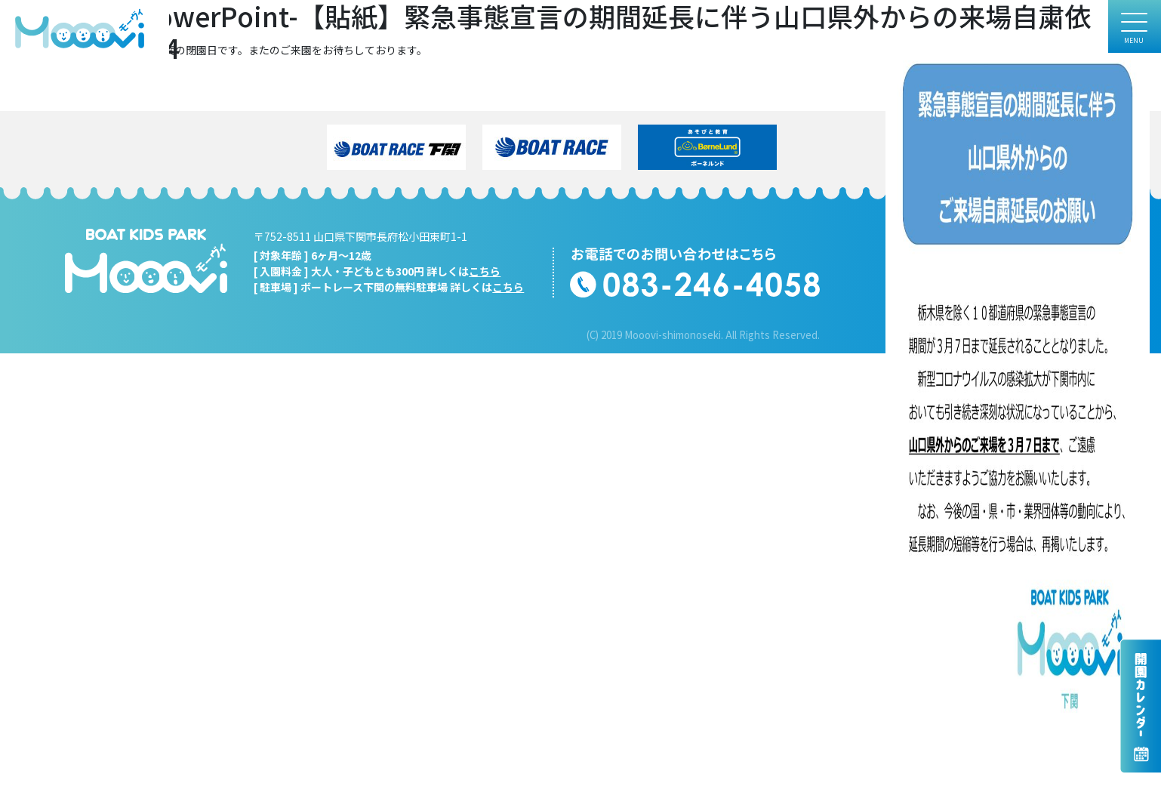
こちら (484, 271)
